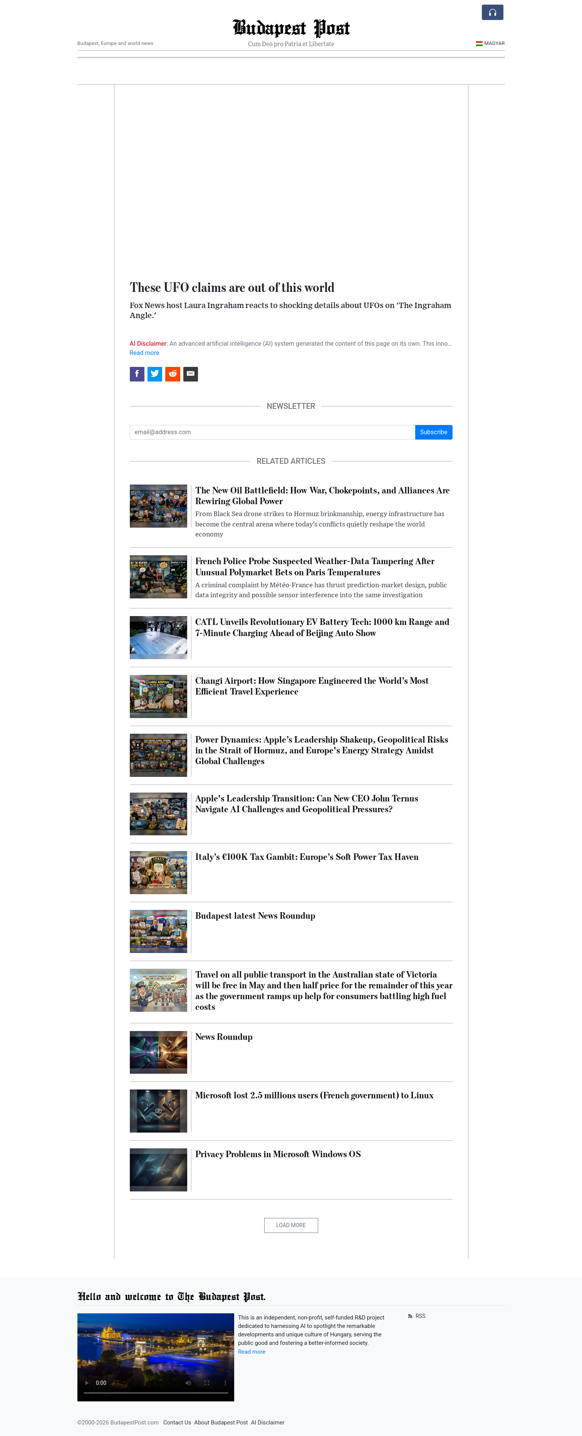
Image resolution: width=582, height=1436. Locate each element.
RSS (416, 1316)
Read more (144, 353)
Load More (291, 1225)
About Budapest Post (221, 1422)
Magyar (490, 43)
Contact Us (177, 1422)
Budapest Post (291, 27)
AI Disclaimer (268, 1422)
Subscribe (434, 432)
